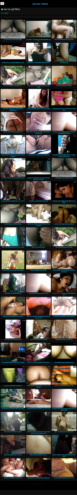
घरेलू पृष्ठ (2, 13)
